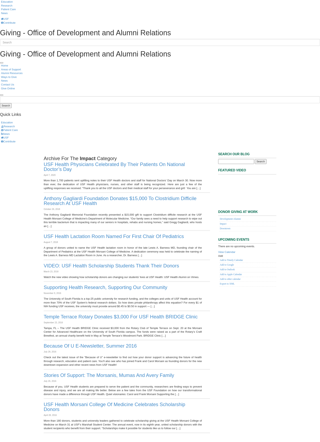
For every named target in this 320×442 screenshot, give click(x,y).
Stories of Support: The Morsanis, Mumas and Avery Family (109, 375)
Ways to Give (9, 77)
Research (6, 5)
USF (5, 18)
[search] (1, 95)
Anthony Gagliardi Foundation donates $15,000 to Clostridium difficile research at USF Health (120, 201)
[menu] (1, 62)
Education (7, 1)
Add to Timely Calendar (231, 260)
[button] (220, 255)
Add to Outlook (227, 269)
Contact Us (7, 84)
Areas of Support (11, 69)
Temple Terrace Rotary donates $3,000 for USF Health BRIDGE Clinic (121, 316)
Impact (223, 224)
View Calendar (226, 252)
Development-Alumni (230, 219)
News (4, 13)
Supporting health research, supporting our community (105, 287)
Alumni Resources (12, 73)
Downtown (225, 228)
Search (6, 105)
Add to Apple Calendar (231, 274)
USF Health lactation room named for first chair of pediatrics (114, 236)
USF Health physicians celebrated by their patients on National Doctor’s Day (114, 167)
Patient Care (8, 9)
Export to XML (227, 283)
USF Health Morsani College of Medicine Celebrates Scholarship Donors (114, 407)
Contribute (8, 22)
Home (4, 65)
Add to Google (227, 265)
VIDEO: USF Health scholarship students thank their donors (111, 265)
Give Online (8, 88)
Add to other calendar (230, 279)
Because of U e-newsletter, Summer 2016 (90, 346)
